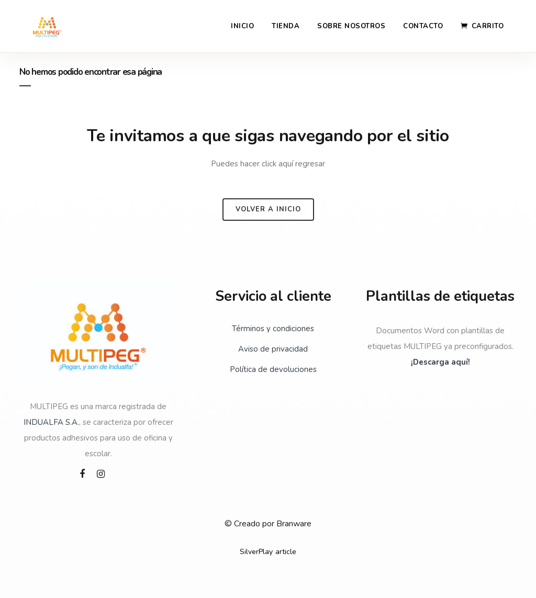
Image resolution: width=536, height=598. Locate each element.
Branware (293, 523)
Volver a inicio (268, 209)
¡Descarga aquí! (440, 362)
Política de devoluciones (273, 369)
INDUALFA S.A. (51, 422)
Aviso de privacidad (273, 349)
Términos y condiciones (273, 328)
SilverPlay (256, 552)
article (285, 552)
